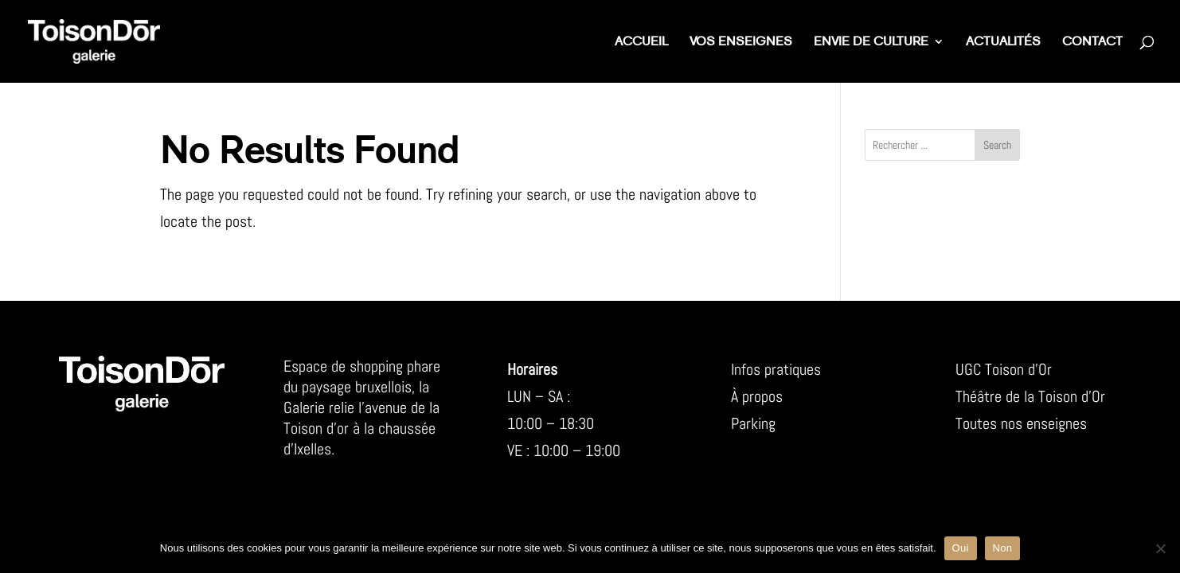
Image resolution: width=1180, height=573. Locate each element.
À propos (757, 396)
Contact (1092, 42)
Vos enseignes (741, 42)
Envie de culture (871, 42)
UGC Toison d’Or (1003, 369)
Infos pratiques (776, 369)
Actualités (1003, 42)
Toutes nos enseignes (1021, 423)
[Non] (1160, 548)
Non (1003, 548)
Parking (753, 423)
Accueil (641, 42)
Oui (960, 548)
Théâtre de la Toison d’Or (1030, 396)
